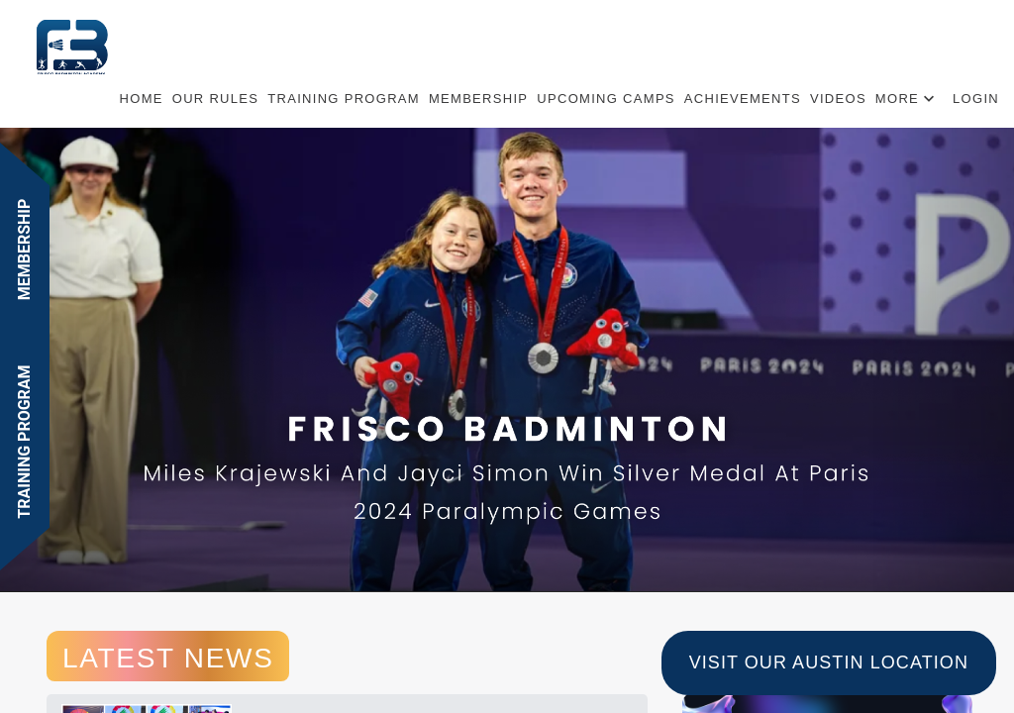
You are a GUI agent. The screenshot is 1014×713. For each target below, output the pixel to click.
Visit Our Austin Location (828, 662)
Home (141, 98)
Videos (838, 98)
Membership (478, 98)
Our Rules (215, 98)
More (897, 98)
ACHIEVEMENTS (742, 98)
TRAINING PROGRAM (343, 98)
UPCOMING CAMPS (606, 98)
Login (976, 98)
